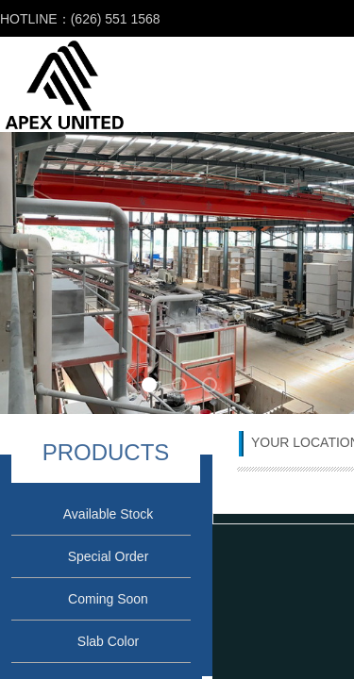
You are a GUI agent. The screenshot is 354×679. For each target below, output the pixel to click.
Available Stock (108, 514)
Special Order (108, 556)
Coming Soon (108, 598)
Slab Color (108, 641)
